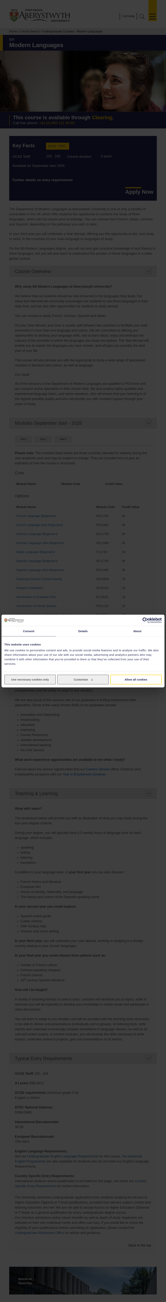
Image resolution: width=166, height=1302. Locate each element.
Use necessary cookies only (30, 679)
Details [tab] (83, 631)
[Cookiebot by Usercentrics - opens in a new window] (145, 620)
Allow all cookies (135, 679)
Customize (83, 679)
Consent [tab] (28, 631)
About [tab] (137, 631)
